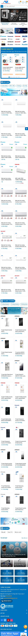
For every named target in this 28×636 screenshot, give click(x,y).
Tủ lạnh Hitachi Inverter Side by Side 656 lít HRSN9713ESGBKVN (20, 330)
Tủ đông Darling (14, 304)
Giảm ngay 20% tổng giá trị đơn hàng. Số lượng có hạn (13, 51)
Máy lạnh (6, 82)
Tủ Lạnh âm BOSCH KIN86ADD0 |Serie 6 (19, 353)
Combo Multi (4, 85)
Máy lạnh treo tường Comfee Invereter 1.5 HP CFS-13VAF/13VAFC (7, 223)
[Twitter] (5, 620)
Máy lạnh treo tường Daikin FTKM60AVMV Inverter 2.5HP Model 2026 (20, 156)
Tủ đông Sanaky (5, 304)
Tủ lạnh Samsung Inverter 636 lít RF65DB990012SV (19, 486)
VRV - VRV (12, 85)
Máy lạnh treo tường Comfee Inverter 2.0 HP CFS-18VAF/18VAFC (20, 201)
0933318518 (9, 596)
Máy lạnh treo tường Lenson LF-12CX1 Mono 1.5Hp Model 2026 (6, 134)
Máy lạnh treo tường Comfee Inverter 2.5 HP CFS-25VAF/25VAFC (6, 201)
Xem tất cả (24, 538)
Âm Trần (25, 85)
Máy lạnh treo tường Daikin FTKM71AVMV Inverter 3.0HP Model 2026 (6, 156)
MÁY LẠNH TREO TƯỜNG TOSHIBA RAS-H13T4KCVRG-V (20, 179)
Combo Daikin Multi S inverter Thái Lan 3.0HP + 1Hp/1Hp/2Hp (8, 68)
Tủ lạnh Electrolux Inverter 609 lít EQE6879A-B (5, 509)
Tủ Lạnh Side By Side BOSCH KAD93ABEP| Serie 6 (6, 419)
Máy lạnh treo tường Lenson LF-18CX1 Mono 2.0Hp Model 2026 (20, 112)
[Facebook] (2, 620)
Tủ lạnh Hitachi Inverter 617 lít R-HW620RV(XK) (6, 464)
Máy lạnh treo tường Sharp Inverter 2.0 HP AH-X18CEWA (6, 290)
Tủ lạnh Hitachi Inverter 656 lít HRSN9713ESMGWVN (6, 330)
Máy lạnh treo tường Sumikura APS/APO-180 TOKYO (20, 245)
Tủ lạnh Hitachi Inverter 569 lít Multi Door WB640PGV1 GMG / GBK (20, 509)
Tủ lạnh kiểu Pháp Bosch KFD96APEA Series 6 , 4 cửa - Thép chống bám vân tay (7, 375)
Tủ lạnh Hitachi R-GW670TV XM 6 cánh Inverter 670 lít (20, 375)
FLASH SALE (7, 49)
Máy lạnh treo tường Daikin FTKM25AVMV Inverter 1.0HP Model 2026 (6, 179)
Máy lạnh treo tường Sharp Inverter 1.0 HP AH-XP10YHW (6, 245)
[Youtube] (8, 620)
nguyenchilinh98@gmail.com (10, 598)
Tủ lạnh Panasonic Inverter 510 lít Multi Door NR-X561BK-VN (20, 419)
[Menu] (2, 6)
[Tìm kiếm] (5, 6)
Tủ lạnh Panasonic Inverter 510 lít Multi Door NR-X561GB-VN (6, 442)
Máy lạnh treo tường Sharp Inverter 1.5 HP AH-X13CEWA (20, 290)
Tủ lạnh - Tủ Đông (8, 301)
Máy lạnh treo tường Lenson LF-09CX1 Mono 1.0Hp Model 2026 (20, 134)
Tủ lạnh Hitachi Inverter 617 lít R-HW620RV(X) (20, 464)
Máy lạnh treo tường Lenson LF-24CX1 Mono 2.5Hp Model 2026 (6, 112)
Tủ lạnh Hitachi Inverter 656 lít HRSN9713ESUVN (6, 353)
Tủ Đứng (19, 85)
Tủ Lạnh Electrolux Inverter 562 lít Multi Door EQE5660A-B (6, 486)
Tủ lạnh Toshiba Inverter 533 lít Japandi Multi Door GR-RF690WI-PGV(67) (20, 397)
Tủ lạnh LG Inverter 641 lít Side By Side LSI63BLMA (20, 442)
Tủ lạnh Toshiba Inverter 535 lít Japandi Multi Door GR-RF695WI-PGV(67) (6, 397)
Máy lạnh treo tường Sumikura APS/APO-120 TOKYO (6, 268)
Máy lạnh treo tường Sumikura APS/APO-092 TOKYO (20, 268)
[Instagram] (11, 620)
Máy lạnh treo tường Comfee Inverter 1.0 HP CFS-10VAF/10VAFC (20, 223)
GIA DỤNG (6, 528)
